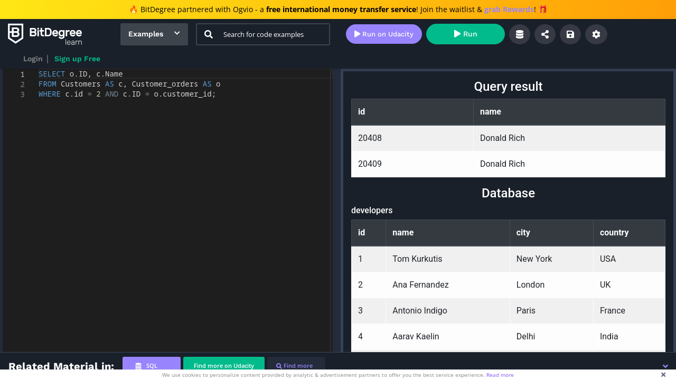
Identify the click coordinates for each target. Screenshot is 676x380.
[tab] (152, 366)
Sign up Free (77, 58)
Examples (145, 34)
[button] (665, 366)
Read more (500, 374)
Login (33, 58)
